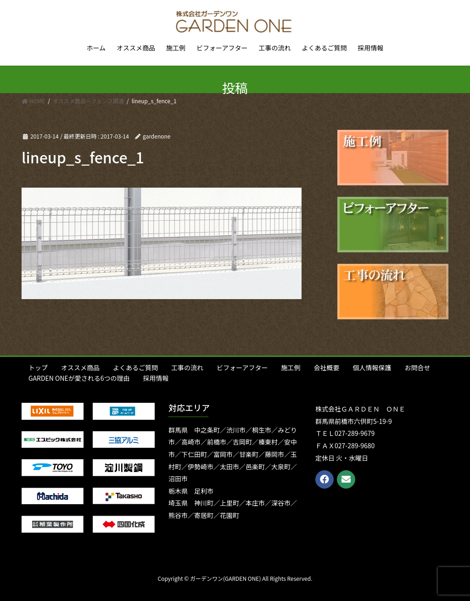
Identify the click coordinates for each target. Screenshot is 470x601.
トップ (38, 367)
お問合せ (417, 367)
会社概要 (326, 367)
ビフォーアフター (242, 367)
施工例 (290, 367)
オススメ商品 (80, 367)
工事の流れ (187, 367)
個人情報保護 (371, 367)
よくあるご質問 (135, 367)
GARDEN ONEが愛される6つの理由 (79, 378)
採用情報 (156, 378)
